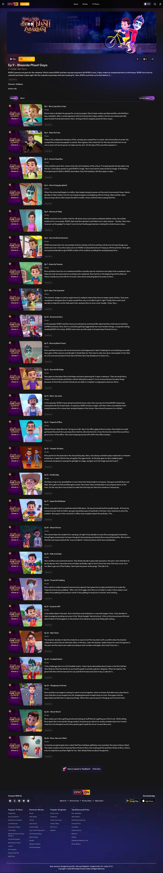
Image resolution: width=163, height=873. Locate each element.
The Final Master (35, 848)
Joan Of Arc (33, 824)
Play (13, 59)
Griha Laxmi (54, 814)
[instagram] (28, 801)
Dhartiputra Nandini (15, 820)
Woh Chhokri (76, 817)
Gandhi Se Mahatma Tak (80, 841)
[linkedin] (19, 801)
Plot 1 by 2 (53, 827)
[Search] (155, 4)
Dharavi (74, 834)
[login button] (160, 4)
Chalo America (76, 831)
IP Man (31, 820)
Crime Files (12, 831)
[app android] (133, 801)
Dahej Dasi (12, 814)
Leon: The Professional (36, 831)
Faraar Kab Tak (13, 853)
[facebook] (10, 801)
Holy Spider (33, 817)
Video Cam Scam (56, 820)
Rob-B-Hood (33, 837)
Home (76, 4)
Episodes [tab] (13, 99)
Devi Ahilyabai (76, 814)
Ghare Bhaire (76, 844)
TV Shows (95, 4)
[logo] (81, 792)
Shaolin (31, 841)
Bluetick (53, 831)
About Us (63, 801)
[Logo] (12, 4)
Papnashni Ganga (14, 827)
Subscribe (24, 4)
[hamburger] (3, 4)
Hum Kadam (12, 850)
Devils (31, 814)
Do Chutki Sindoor (14, 840)
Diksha (74, 837)
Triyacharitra (76, 824)
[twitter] (15, 801)
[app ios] (148, 801)
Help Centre (99, 801)
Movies (85, 4)
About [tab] (22, 98)
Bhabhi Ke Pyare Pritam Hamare (16, 835)
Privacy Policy (87, 801)
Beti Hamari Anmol (14, 843)
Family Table (54, 824)
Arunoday (75, 827)
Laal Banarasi (13, 824)
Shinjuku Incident (34, 844)
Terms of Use (74, 801)
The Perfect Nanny (35, 834)
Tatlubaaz (53, 817)
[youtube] (24, 801)
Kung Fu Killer (33, 827)
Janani (10, 846)
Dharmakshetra (13, 817)
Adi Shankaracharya (78, 820)
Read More (13, 80)
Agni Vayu (11, 857)
